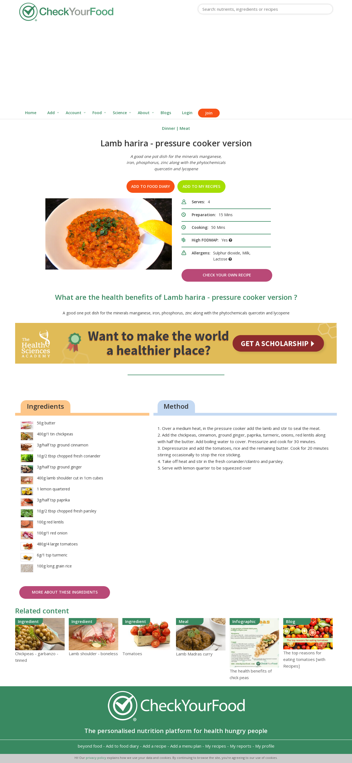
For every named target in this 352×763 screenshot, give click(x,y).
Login (187, 112)
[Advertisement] (176, 65)
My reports (240, 746)
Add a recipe (154, 746)
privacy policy (96, 758)
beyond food (90, 746)
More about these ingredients (65, 592)
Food (97, 112)
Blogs (166, 112)
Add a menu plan (185, 746)
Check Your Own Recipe (227, 275)
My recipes (215, 746)
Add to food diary (150, 186)
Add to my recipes (201, 186)
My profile (264, 746)
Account (73, 112)
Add (51, 112)
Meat (185, 128)
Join (209, 113)
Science (120, 112)
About (144, 112)
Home (30, 112)
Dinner (168, 128)
